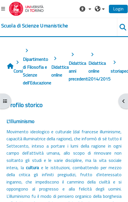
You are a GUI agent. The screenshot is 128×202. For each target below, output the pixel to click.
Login (118, 8)
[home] (34, 26)
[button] (86, 9)
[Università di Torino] (26, 8)
